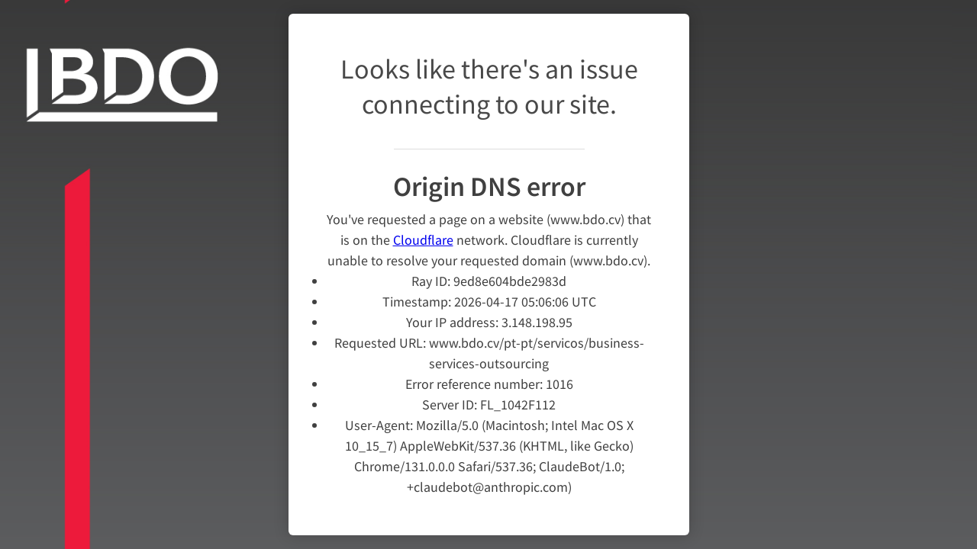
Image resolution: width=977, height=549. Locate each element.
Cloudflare (423, 230)
